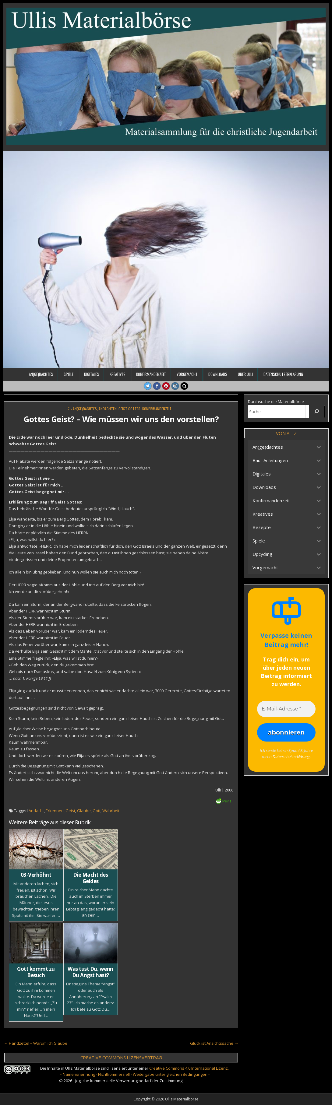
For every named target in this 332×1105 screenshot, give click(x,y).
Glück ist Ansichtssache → (214, 1043)
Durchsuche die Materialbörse (276, 401)
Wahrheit (110, 810)
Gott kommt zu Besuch (36, 971)
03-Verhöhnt (36, 874)
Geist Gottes (129, 408)
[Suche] (317, 411)
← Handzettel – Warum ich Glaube (35, 1043)
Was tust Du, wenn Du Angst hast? (90, 971)
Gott (97, 810)
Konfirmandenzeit (151, 374)
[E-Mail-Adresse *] (286, 709)
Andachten (108, 408)
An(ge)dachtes (41, 374)
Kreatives (117, 374)
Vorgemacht (187, 374)
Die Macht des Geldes (90, 877)
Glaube (84, 810)
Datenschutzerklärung (283, 374)
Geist (70, 810)
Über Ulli (245, 374)
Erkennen (55, 810)
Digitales (91, 374)
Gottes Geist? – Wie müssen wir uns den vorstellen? (121, 419)
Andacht (36, 810)
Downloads (217, 374)
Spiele (68, 374)
